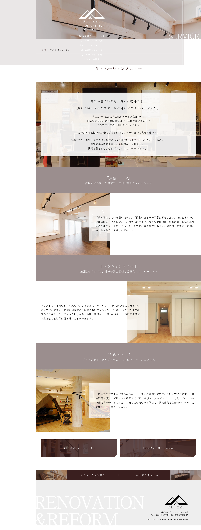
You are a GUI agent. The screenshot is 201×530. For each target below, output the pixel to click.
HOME (44, 50)
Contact (18, 515)
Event (18, 506)
